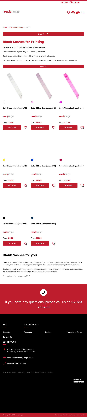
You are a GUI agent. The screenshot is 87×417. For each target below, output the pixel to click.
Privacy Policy (11, 372)
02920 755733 (19, 363)
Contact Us (7, 337)
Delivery (36, 372)
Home (5, 27)
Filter (43, 66)
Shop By (43, 34)
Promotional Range (16, 27)
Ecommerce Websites (62, 415)
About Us (6, 332)
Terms (4, 372)
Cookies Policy (21, 372)
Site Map (50, 372)
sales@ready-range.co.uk (22, 357)
